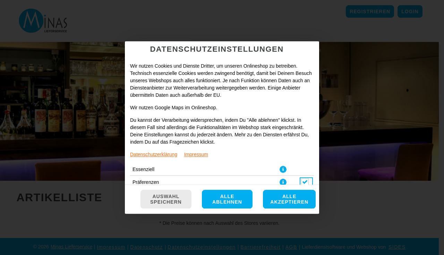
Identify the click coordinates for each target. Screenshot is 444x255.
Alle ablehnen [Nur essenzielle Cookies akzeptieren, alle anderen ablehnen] (227, 199)
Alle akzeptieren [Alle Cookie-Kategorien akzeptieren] (289, 199)
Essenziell (143, 169)
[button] (283, 169)
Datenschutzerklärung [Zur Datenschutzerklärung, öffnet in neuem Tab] (153, 154)
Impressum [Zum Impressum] (196, 154)
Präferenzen (146, 182)
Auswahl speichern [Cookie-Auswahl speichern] (166, 199)
